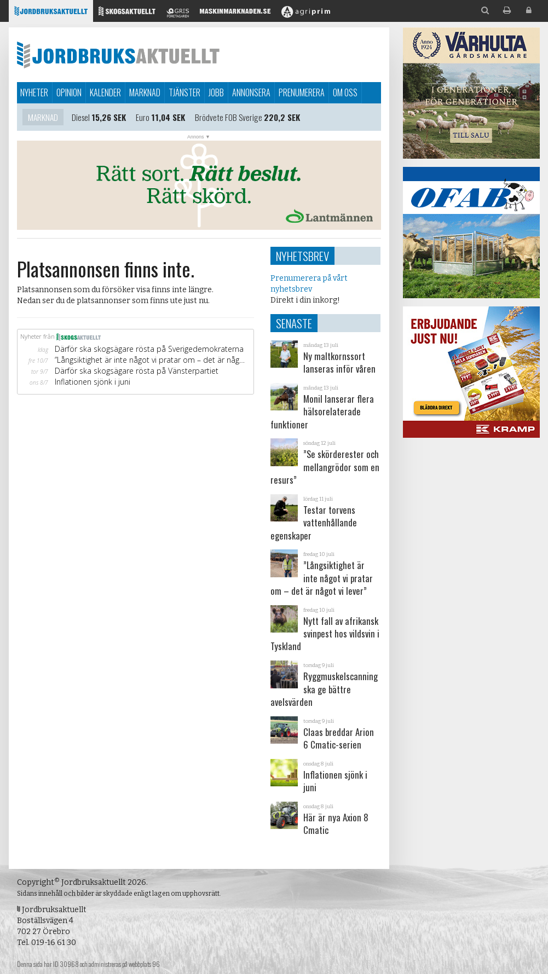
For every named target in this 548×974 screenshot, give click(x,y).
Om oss (345, 92)
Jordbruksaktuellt (118, 55)
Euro (142, 117)
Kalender (105, 92)
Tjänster (184, 92)
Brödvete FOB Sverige (228, 117)
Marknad (144, 92)
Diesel (81, 117)
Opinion (69, 92)
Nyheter (34, 92)
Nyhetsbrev (302, 255)
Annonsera (251, 92)
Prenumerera (302, 92)
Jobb (216, 92)
